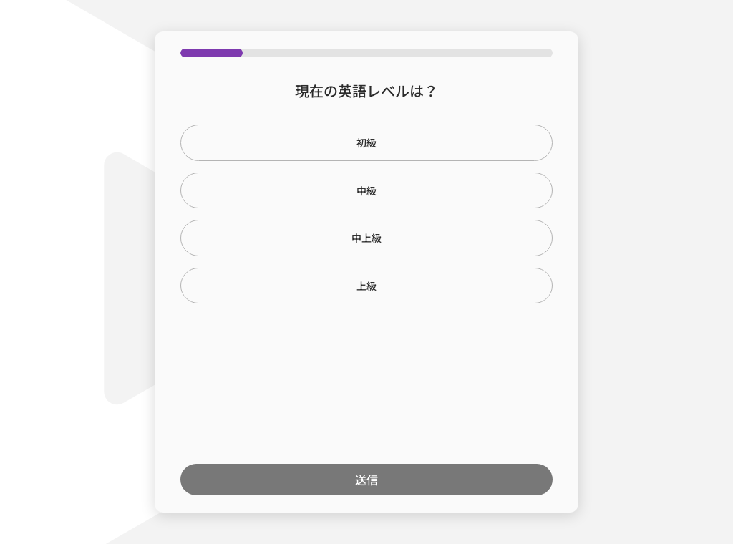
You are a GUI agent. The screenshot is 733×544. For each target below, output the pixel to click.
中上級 (366, 237)
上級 (366, 285)
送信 (366, 479)
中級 (366, 190)
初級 (366, 142)
